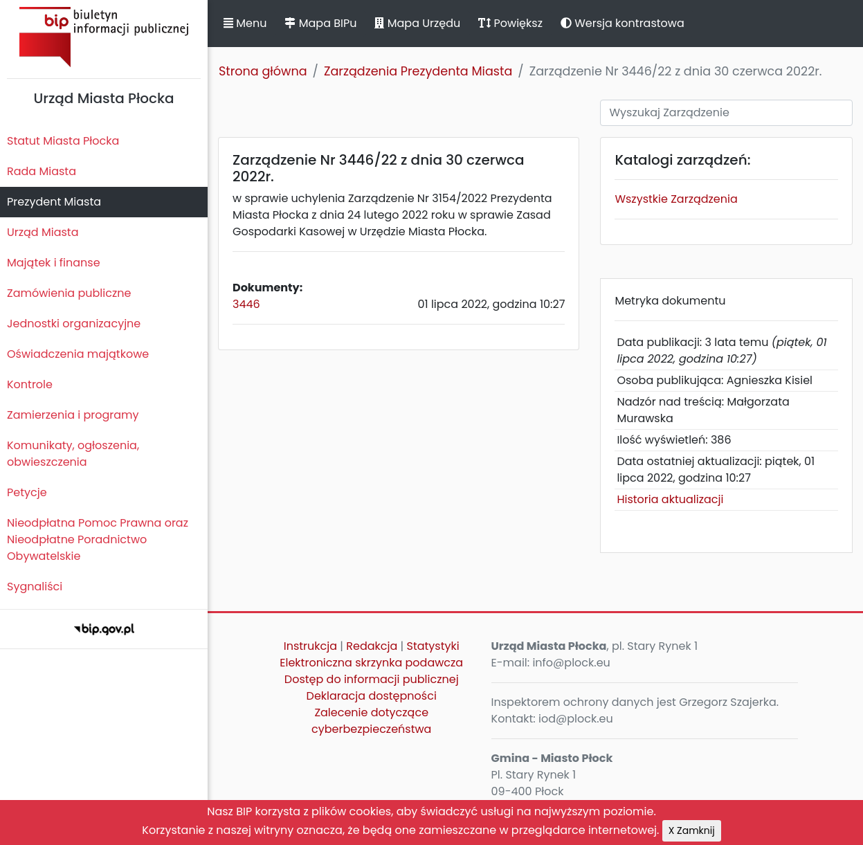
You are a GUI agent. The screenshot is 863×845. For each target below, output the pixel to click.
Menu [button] (245, 23)
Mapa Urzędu (417, 23)
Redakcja (371, 646)
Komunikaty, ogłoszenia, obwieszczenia (73, 453)
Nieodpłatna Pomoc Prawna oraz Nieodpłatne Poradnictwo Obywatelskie (97, 539)
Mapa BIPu (320, 23)
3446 (246, 304)
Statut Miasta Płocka (63, 141)
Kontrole (30, 384)
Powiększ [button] (510, 23)
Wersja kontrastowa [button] (622, 23)
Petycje (27, 492)
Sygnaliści (34, 586)
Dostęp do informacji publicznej (371, 679)
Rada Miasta (41, 171)
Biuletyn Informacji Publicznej (103, 37)
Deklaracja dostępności (372, 696)
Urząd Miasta (42, 232)
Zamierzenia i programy (73, 415)
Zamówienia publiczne (69, 293)
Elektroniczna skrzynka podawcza (371, 663)
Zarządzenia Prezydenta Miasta (418, 71)
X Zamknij (692, 830)
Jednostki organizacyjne (73, 323)
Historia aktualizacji (670, 499)
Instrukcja (310, 646)
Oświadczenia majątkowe (78, 354)
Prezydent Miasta (54, 202)
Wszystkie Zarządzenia (676, 199)
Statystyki (432, 646)
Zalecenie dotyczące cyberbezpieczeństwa (371, 721)
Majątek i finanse (53, 263)
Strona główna (263, 71)
